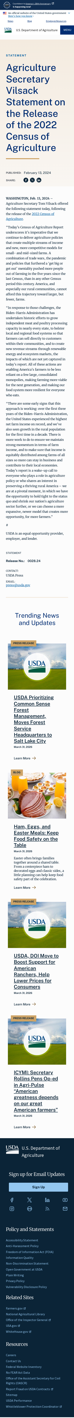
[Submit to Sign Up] (38, 1187)
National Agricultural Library (25, 1314)
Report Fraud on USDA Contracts (29, 1389)
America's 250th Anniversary (40, 3)
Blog (29, 20)
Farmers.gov (16, 1308)
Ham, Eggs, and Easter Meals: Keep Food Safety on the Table (36, 836)
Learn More (22, 758)
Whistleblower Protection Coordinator (34, 1406)
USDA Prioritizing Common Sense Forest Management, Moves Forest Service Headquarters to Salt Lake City (34, 719)
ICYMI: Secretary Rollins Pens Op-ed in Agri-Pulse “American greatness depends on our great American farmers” (36, 1091)
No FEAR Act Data (18, 1372)
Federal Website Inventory (23, 1367)
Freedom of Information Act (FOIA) (29, 1252)
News (10, 20)
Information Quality (19, 1258)
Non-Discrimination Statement (27, 1263)
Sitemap (11, 1395)
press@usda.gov (18, 585)
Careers (11, 1355)
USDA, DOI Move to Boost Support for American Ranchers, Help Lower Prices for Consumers (36, 971)
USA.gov (13, 1326)
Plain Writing (15, 1275)
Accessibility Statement (22, 1240)
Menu (67, 29)
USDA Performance (19, 1400)
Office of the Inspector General (28, 1320)
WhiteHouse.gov (19, 1332)
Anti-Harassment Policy (22, 1246)
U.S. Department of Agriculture (37, 30)
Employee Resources (56, 20)
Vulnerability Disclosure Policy (26, 1287)
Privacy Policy (15, 1281)
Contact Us (13, 1361)
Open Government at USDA (24, 1269)
